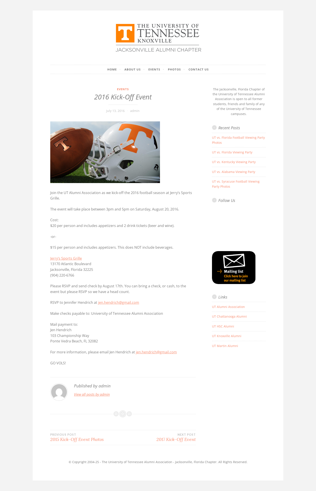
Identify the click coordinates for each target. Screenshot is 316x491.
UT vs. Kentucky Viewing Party (234, 162)
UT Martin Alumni (225, 346)
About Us (132, 69)
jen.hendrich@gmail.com (118, 302)
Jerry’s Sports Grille (66, 258)
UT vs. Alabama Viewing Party (233, 172)
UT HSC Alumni (223, 326)
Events (154, 69)
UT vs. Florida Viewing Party (232, 152)
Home (112, 69)
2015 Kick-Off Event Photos (86, 437)
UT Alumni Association (228, 307)
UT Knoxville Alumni (226, 336)
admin (135, 111)
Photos (174, 69)
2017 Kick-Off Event (159, 437)
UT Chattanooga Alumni (229, 316)
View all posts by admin (92, 394)
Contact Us (199, 69)
